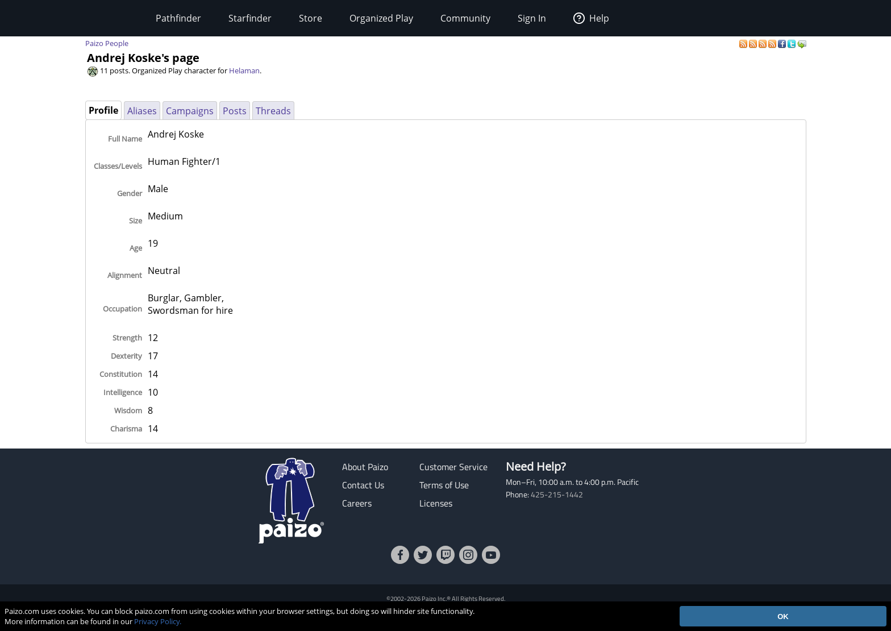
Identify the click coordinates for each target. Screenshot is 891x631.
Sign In (532, 18)
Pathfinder (178, 18)
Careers (357, 503)
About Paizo (365, 467)
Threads (273, 111)
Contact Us (363, 485)
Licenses (435, 503)
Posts (235, 111)
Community (465, 18)
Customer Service (453, 467)
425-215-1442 (557, 494)
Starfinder (250, 18)
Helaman (244, 70)
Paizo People (106, 43)
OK (783, 616)
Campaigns (190, 111)
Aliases (142, 111)
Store (310, 18)
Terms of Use (444, 485)
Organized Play (381, 18)
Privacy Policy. (157, 621)
